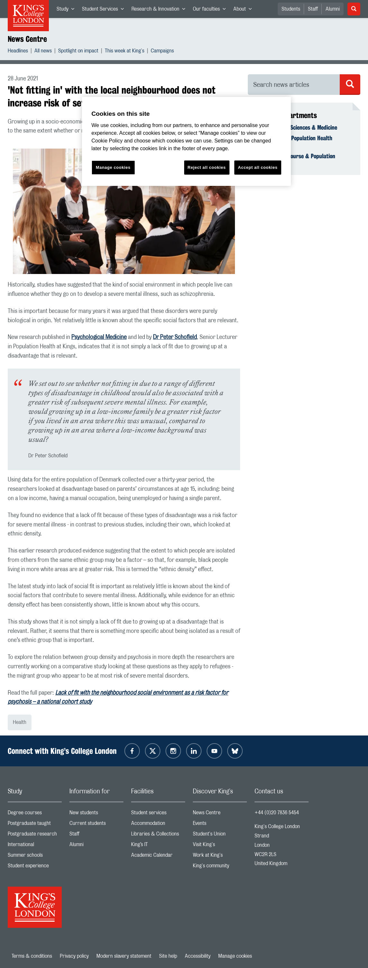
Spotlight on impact (78, 51)
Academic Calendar (158, 857)
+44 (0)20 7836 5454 (277, 812)
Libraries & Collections (158, 835)
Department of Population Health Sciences (294, 141)
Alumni (333, 9)
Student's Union (220, 835)
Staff (313, 9)
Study (67, 10)
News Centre (27, 38)
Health (19, 722)
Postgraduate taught (35, 825)
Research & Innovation (160, 10)
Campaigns (162, 51)
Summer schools (35, 857)
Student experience (35, 867)
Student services (158, 814)
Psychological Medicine (99, 337)
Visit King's (220, 846)
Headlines (18, 51)
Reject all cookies (207, 167)
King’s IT (158, 846)
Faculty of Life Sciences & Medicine (296, 127)
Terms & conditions (32, 956)
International (35, 846)
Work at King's (220, 857)
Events (220, 825)
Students (291, 9)
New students (96, 814)
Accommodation (158, 825)
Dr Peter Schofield (175, 337)
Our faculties (211, 10)
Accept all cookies (257, 167)
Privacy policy (74, 956)
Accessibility (198, 956)
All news (43, 51)
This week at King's (124, 51)
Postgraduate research (35, 835)
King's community (220, 867)
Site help (168, 956)
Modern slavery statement (123, 956)
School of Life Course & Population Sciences (295, 159)
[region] (186, 141)
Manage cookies (235, 956)
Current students (96, 825)
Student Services (105, 10)
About (244, 10)
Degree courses (35, 814)
